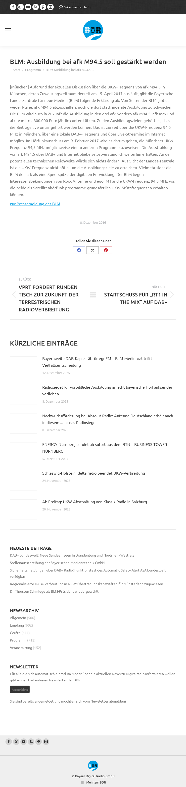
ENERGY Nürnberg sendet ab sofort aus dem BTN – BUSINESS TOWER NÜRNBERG (104, 447)
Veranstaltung (21, 647)
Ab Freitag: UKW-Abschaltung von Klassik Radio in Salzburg (94, 501)
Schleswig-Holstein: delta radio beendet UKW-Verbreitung (93, 472)
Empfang (17, 625)
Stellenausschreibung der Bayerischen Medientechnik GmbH (57, 562)
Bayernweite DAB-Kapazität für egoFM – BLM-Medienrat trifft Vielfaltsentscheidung (97, 361)
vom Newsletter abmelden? (104, 701)
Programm (18, 640)
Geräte (15, 632)
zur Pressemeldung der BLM (35, 203)
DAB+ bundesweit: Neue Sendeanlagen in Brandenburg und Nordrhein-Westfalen (73, 555)
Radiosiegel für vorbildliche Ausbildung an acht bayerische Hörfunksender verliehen (107, 390)
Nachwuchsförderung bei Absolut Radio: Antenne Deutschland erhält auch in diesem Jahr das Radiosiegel (107, 419)
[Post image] (23, 366)
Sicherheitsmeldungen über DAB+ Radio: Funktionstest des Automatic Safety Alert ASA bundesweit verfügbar (88, 573)
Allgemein (18, 617)
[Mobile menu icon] (8, 30)
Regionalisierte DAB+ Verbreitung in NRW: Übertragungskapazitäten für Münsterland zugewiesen (86, 583)
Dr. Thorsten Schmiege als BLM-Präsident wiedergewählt (54, 591)
